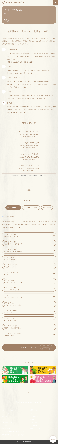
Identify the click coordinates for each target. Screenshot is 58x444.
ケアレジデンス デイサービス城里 (29, 258)
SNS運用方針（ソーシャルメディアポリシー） (15, 435)
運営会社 (32, 419)
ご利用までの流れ (7, 422)
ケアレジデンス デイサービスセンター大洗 (29, 304)
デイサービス (13, 207)
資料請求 (53, 438)
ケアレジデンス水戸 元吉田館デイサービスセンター (29, 243)
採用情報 (4, 425)
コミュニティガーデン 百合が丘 (29, 266)
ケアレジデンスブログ (29, 347)
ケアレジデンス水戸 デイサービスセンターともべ (29, 289)
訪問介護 (47, 207)
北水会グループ (35, 428)
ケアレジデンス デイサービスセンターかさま (29, 281)
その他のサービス (35, 416)
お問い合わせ (33, 425)
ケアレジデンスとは (7, 410)
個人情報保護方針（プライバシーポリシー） (14, 431)
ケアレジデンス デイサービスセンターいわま (29, 296)
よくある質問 (33, 422)
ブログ (4, 419)
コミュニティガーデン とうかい (29, 273)
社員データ (6, 428)
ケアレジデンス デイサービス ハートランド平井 (29, 334)
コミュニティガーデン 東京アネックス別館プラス (29, 327)
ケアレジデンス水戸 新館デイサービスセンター (29, 235)
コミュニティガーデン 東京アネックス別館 (29, 319)
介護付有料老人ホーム (36, 410)
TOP (29, 391)
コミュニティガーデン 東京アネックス (29, 311)
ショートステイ (31, 207)
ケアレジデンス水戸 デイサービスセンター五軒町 (29, 250)
